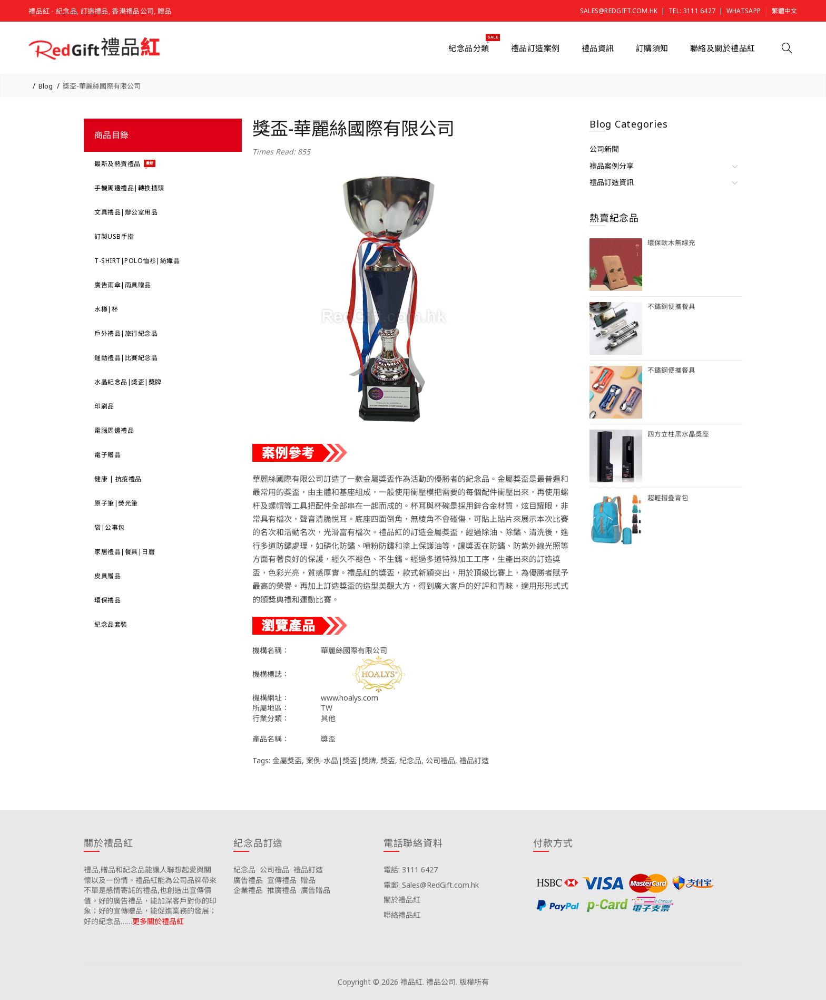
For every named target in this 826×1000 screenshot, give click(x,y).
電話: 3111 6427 (411, 870)
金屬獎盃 (287, 760)
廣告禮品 (248, 880)
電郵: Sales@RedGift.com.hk (431, 885)
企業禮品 (248, 890)
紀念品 (410, 760)
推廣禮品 (282, 890)
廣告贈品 (315, 890)
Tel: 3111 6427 (691, 10)
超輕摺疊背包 (668, 497)
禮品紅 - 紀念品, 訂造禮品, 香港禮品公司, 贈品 (99, 11)
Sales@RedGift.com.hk (619, 10)
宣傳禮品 (282, 880)
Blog (45, 86)
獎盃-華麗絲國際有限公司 (102, 86)
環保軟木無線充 (671, 242)
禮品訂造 (474, 760)
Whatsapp (743, 10)
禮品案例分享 (611, 166)
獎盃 (387, 760)
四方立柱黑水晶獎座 (678, 434)
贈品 (308, 880)
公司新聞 (604, 149)
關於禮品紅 (402, 900)
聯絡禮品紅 (402, 915)
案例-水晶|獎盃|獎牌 (341, 760)
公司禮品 (440, 760)
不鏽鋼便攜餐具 (671, 306)
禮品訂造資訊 (611, 182)
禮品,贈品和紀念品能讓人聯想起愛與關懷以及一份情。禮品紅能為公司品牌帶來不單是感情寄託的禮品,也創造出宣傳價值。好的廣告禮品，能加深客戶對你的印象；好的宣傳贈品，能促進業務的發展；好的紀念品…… (150, 895)
